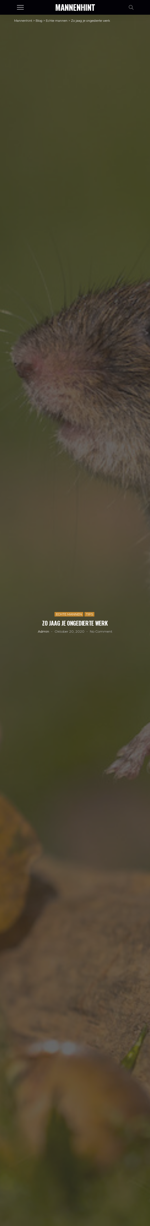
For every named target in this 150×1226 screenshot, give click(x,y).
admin (43, 631)
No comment (101, 631)
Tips (89, 614)
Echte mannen (69, 614)
